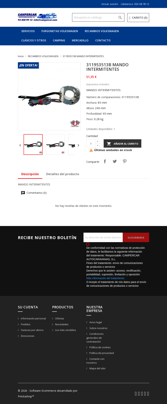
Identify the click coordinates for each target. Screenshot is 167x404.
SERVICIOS (28, 31)
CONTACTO (103, 40)
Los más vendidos (65, 330)
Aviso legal (95, 322)
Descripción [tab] (30, 174)
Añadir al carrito (122, 144)
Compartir (105, 161)
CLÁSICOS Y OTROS (33, 40)
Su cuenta (28, 307)
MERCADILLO (80, 40)
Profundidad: (94, 113)
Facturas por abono (32, 330)
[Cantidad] (90, 143)
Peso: (89, 119)
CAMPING (59, 40)
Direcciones (27, 336)
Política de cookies (100, 347)
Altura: (90, 108)
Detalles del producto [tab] (62, 174)
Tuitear (114, 161)
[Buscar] (98, 17)
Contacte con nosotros (95, 361)
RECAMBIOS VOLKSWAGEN (102, 31)
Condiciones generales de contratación (95, 337)
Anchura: (91, 102)
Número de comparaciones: (103, 97)
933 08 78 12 (141, 4)
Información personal (33, 318)
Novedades (62, 324)
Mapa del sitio (97, 368)
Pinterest (124, 161)
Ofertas (59, 318)
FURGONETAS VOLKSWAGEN (59, 31)
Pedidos (25, 324)
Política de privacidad (101, 353)
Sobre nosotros (98, 328)
